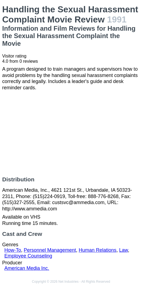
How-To (12, 250)
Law (123, 250)
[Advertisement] (71, 133)
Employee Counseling (28, 256)
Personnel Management (50, 250)
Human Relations (97, 250)
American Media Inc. (26, 268)
